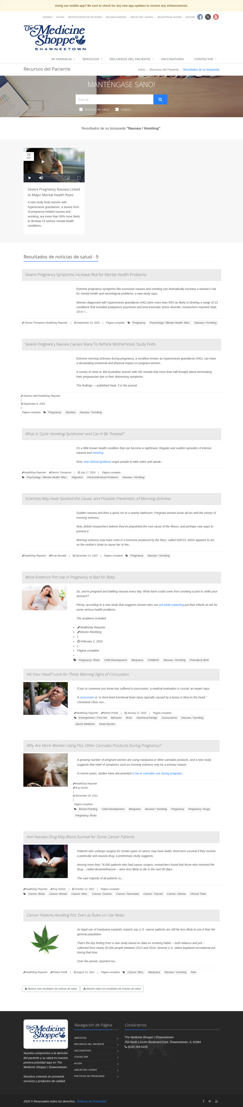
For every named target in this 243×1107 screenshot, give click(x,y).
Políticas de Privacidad (89, 1076)
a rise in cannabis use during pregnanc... (158, 773)
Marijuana (137, 660)
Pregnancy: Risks (89, 660)
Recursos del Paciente (130, 59)
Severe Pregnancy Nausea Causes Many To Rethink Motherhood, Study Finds (90, 344)
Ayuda (60, 17)
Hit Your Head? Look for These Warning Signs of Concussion (77, 674)
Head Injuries (107, 724)
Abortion (70, 412)
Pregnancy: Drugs (199, 809)
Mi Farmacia (61, 59)
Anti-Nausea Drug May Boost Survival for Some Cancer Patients (80, 836)
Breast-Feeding (88, 809)
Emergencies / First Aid (93, 717)
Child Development (115, 660)
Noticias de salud (94, 109)
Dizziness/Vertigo (147, 717)
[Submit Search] (160, 99)
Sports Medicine (85, 724)
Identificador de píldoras (85, 17)
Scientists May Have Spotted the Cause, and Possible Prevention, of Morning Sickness (97, 498)
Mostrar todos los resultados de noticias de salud (111, 988)
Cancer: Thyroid (153, 893)
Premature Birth (199, 660)
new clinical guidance (97, 461)
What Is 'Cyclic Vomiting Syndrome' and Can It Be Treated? (74, 433)
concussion (87, 697)
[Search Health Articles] (114, 99)
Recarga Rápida (116, 17)
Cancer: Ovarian (102, 893)
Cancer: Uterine (176, 893)
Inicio (141, 69)
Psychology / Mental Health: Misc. (170, 322)
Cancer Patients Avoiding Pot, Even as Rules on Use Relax (75, 915)
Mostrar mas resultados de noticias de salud (51, 988)
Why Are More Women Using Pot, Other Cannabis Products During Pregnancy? (93, 745)
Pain (193, 972)
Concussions (169, 717)
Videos (123, 109)
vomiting (98, 452)
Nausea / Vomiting (205, 322)
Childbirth (153, 660)
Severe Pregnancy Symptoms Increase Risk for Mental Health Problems (86, 274)
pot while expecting (171, 604)
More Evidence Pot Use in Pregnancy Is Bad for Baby (70, 577)
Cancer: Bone (36, 893)
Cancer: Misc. (79, 893)
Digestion (77, 477)
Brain (129, 717)
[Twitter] (209, 1101)
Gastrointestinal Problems (102, 477)
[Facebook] (203, 1101)
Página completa (115, 322)
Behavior (116, 717)
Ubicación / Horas (141, 17)
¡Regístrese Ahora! (169, 17)
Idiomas (47, 17)
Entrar (190, 17)
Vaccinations (172, 59)
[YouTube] (216, 1101)
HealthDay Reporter (91, 627)
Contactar (203, 59)
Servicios (90, 59)
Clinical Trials (198, 893)
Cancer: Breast (58, 893)
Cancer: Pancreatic (127, 893)
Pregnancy (138, 322)
